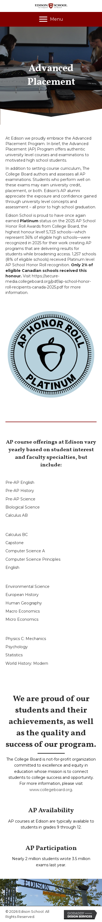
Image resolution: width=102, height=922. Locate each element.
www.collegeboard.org (50, 789)
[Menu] (51, 19)
